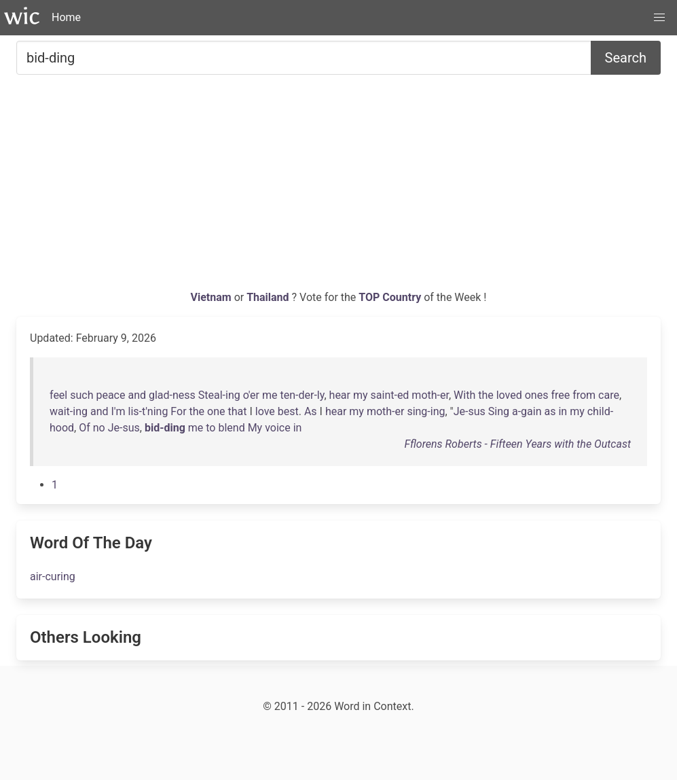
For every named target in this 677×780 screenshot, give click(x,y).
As (310, 411)
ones (537, 395)
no (99, 427)
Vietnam (212, 297)
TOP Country (390, 297)
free (560, 395)
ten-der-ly (302, 395)
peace (110, 395)
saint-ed (390, 395)
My (255, 427)
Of (84, 427)
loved (509, 395)
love (265, 411)
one (216, 411)
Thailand (268, 297)
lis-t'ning (148, 411)
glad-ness (172, 395)
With (464, 395)
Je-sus (470, 411)
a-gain (527, 411)
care (608, 395)
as (549, 411)
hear (339, 395)
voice (278, 427)
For (178, 411)
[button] (659, 17)
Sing (498, 411)
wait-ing (69, 411)
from (584, 395)
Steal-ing (219, 395)
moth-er (430, 395)
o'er (251, 395)
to (210, 427)
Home (66, 17)
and (137, 395)
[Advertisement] (338, 187)
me (270, 395)
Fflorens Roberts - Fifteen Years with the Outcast (517, 444)
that (236, 411)
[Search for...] (303, 58)
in (562, 411)
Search (625, 58)
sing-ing (426, 411)
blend (231, 427)
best (288, 411)
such (81, 395)
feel (58, 395)
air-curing (52, 576)
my (360, 395)
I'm (118, 411)
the (486, 395)
